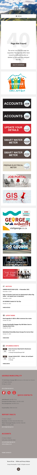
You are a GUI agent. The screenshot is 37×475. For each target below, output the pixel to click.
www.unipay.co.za (7, 444)
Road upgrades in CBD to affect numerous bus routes (17, 318)
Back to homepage (18, 65)
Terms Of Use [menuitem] (10, 461)
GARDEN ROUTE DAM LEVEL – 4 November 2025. (16, 289)
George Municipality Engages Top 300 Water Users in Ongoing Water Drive (17, 325)
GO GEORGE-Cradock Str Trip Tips (12, 301)
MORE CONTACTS (6, 452)
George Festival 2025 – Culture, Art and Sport (20, 356)
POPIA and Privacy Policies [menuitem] (23, 461)
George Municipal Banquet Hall (17, 352)
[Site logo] (18, 10)
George (11, 360)
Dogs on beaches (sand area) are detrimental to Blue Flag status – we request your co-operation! (18, 295)
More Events (6, 363)
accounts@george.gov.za (8, 442)
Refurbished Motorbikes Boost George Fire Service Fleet (18, 332)
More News (6, 338)
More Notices (6, 307)
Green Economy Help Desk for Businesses (19, 349)
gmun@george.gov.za (7, 388)
